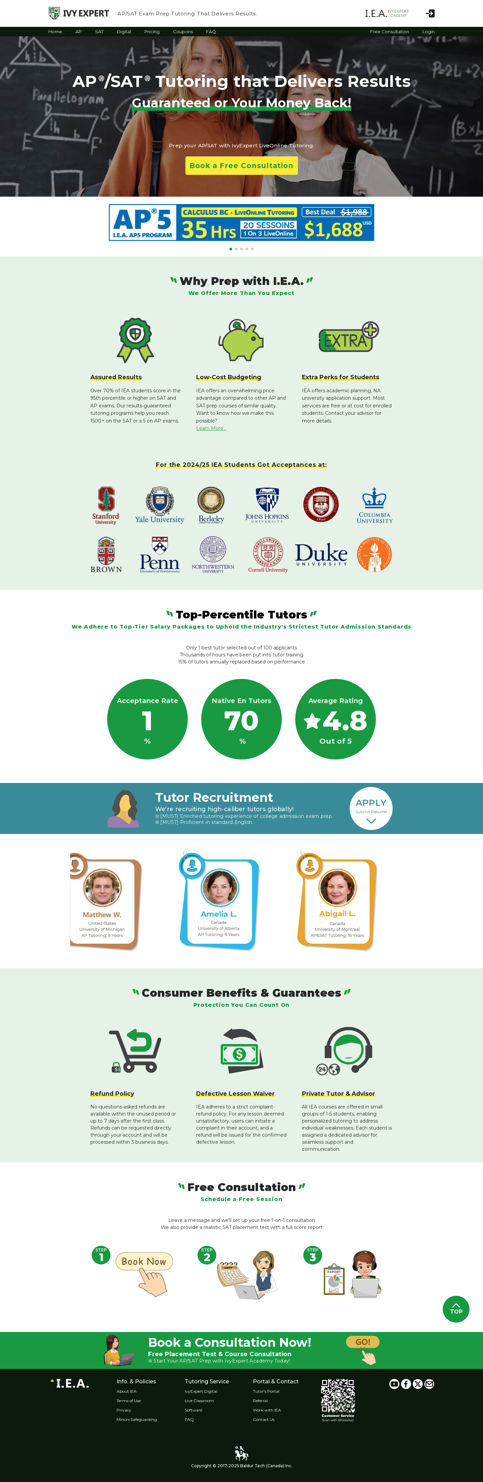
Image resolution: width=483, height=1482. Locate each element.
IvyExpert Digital (201, 1391)
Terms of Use (129, 1400)
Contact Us (264, 1419)
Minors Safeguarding (137, 1419)
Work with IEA (268, 1410)
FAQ (189, 1419)
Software (194, 1410)
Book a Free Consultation (241, 165)
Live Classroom (199, 1400)
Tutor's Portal (267, 1391)
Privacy (124, 1410)
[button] (230, 249)
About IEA (127, 1391)
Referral (261, 1400)
